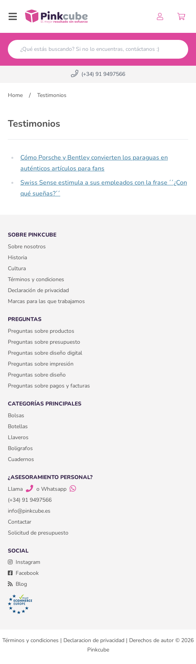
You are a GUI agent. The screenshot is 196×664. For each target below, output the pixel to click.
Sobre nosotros (27, 246)
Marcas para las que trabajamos (46, 301)
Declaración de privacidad (38, 290)
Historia (17, 257)
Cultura (17, 268)
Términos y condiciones (36, 279)
